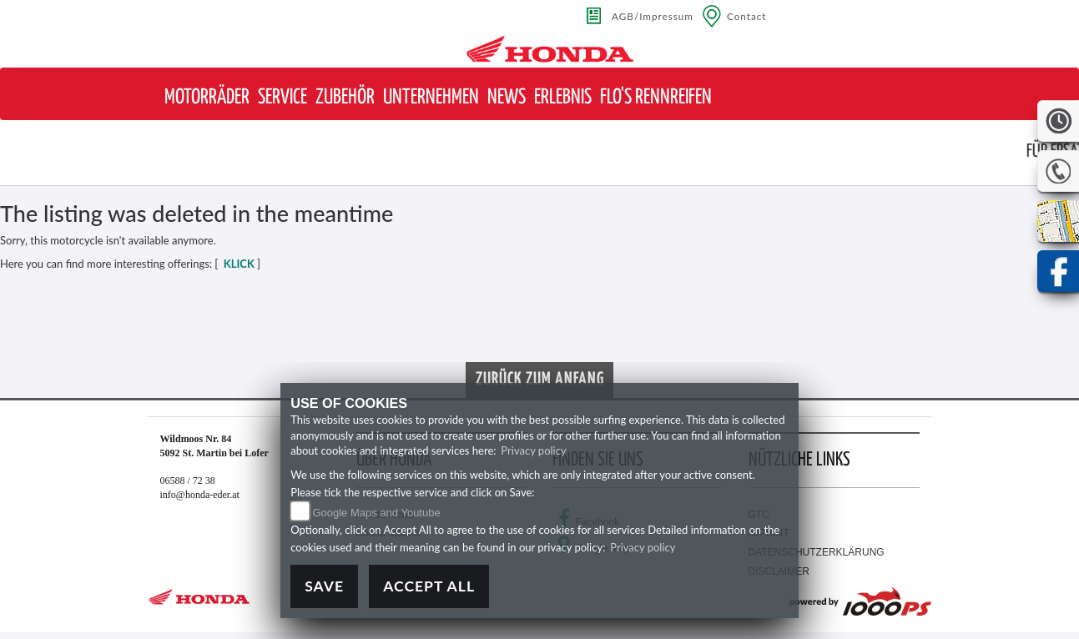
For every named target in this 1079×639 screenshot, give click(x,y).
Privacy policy (533, 450)
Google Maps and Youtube (376, 512)
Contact (747, 16)
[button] (207, 98)
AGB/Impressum (652, 16)
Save (324, 586)
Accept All (429, 586)
